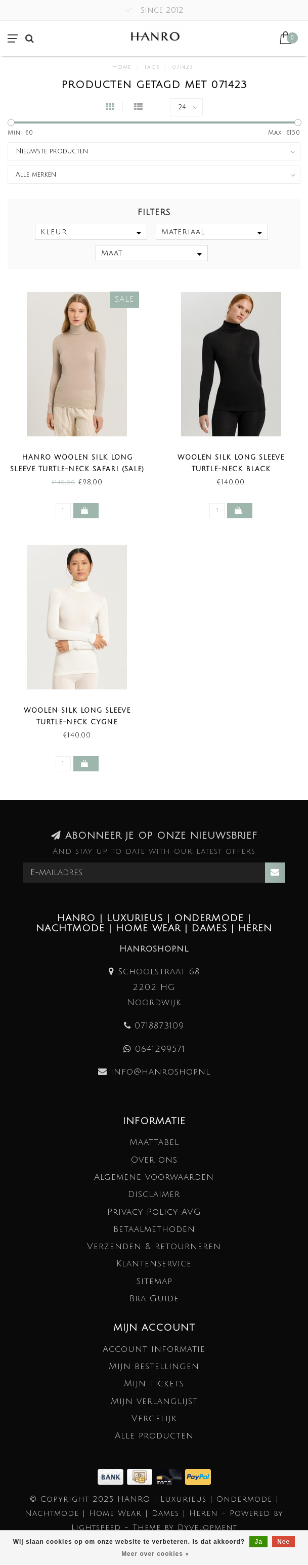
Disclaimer (154, 1194)
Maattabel (154, 1142)
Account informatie (154, 1349)
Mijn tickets (154, 1383)
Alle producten (154, 1435)
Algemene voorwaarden (154, 1177)
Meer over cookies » (155, 1553)
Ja (258, 1541)
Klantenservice (154, 1263)
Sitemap (154, 1281)
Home (121, 67)
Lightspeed (96, 1527)
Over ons (154, 1160)
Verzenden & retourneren (154, 1246)
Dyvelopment (207, 1527)
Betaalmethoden (154, 1229)
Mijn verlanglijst (154, 1401)
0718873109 (159, 1026)
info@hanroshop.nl (160, 1072)
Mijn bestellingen (154, 1366)
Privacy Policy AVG (154, 1212)
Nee (283, 1541)
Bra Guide (154, 1298)
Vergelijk (154, 1418)
